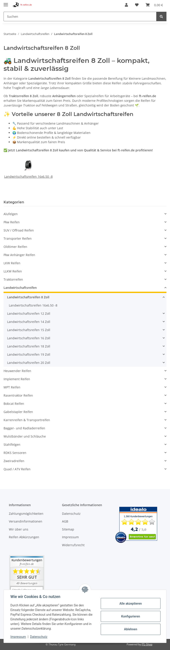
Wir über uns (18, 529)
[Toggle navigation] (6, 3)
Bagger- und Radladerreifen (24, 428)
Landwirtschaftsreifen (20, 287)
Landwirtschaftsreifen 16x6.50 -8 (28, 176)
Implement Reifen (17, 379)
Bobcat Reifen (14, 403)
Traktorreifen (13, 279)
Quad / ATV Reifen (17, 469)
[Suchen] (80, 16)
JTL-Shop (147, 644)
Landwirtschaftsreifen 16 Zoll (28, 338)
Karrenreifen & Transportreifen (27, 420)
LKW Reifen (12, 263)
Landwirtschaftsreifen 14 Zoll (28, 322)
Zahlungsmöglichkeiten (26, 513)
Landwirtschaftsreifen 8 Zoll (28, 297)
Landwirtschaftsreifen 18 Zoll (28, 346)
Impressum (70, 537)
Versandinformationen (25, 521)
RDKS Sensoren (15, 453)
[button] (126, 4)
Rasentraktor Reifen (18, 395)
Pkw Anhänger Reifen (19, 255)
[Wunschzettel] (136, 4)
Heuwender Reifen (17, 371)
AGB (65, 521)
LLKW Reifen (13, 271)
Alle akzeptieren (130, 603)
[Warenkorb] (154, 4)
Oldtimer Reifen (15, 247)
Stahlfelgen (12, 444)
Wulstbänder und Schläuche (25, 436)
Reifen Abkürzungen (24, 537)
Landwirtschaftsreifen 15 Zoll (28, 330)
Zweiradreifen (14, 461)
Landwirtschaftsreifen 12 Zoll (28, 313)
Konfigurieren (130, 616)
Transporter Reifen (18, 238)
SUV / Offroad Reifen (19, 230)
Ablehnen (130, 629)
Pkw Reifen (12, 222)
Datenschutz (71, 513)
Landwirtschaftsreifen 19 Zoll (28, 354)
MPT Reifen (12, 387)
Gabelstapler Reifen (18, 412)
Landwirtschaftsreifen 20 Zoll (28, 363)
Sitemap (68, 529)
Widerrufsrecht (73, 545)
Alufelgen (11, 214)
